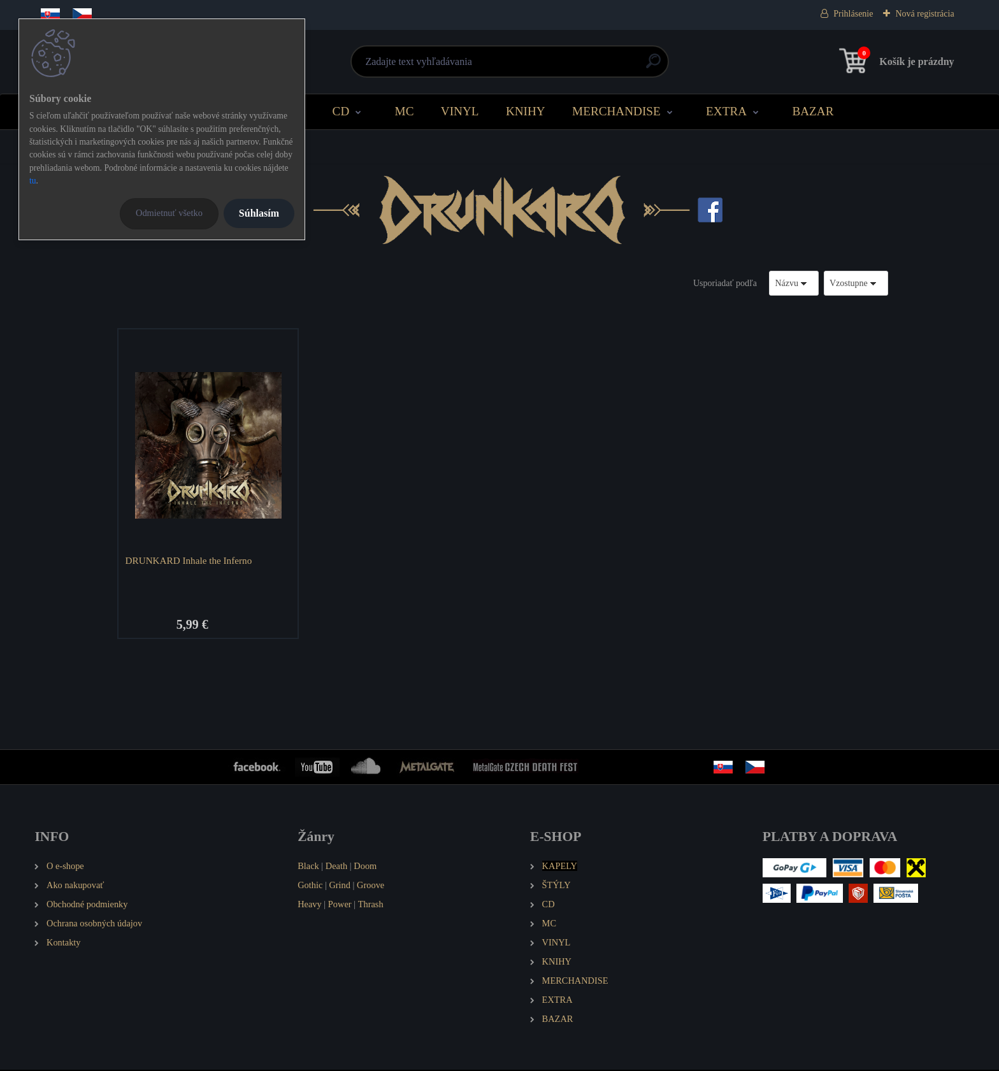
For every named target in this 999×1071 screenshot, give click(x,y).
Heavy (310, 905)
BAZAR (812, 111)
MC (404, 111)
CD (341, 111)
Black (308, 868)
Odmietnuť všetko (169, 213)
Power (340, 905)
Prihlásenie (853, 13)
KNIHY (525, 111)
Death (336, 868)
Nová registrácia (924, 13)
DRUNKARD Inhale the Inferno (190, 560)
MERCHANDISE (616, 111)
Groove (370, 887)
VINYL (460, 111)
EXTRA (726, 111)
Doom (365, 868)
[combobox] (794, 283)
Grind (339, 887)
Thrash (371, 905)
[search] (653, 66)
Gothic (310, 887)
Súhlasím (259, 213)
